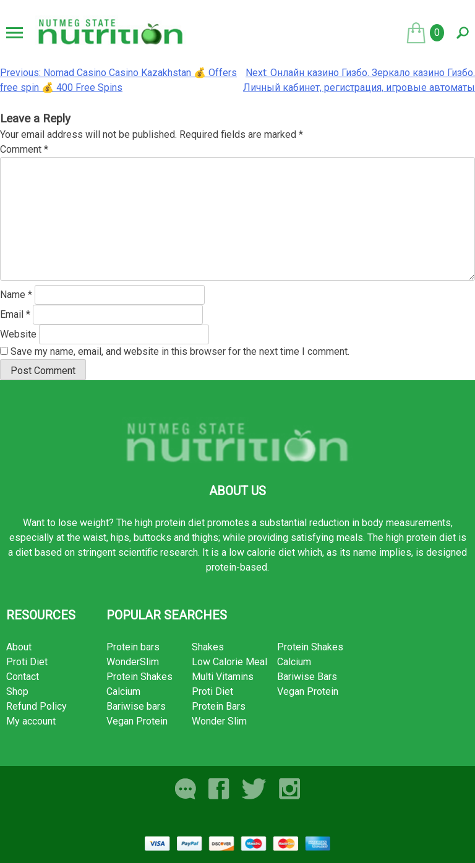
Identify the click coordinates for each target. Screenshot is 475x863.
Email (15, 314)
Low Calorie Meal (229, 662)
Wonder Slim (219, 721)
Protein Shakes (139, 676)
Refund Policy (36, 706)
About (19, 647)
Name (16, 294)
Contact (22, 676)
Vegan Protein (137, 721)
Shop (17, 691)
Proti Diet (27, 662)
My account (31, 721)
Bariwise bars (136, 706)
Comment (24, 149)
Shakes (208, 647)
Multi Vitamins (223, 676)
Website (18, 334)
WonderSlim (132, 662)
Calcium (123, 691)
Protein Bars (219, 706)
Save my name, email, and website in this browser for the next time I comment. (180, 351)
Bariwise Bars (307, 676)
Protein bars (133, 647)
